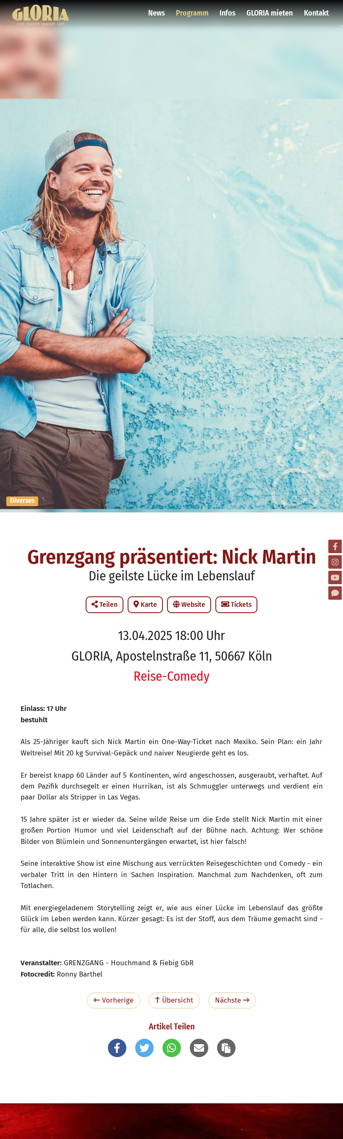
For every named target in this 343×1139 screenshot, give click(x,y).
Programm (193, 10)
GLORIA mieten (270, 10)
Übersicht (174, 1000)
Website (189, 604)
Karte (145, 604)
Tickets (236, 604)
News (158, 10)
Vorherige (114, 1000)
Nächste (232, 1000)
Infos (228, 10)
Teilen (105, 604)
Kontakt (316, 10)
